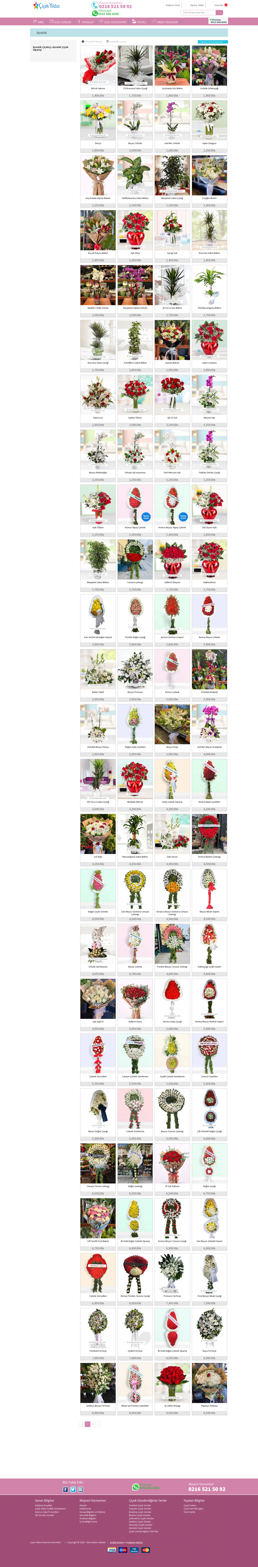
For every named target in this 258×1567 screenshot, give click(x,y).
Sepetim (218, 5)
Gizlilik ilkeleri (117, 1542)
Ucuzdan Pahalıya (92, 41)
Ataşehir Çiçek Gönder (140, 1508)
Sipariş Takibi (197, 5)
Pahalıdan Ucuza (116, 41)
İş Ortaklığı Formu (88, 1521)
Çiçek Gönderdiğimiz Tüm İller (144, 1531)
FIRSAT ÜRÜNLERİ (165, 21)
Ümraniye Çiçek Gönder (141, 1524)
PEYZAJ (139, 21)
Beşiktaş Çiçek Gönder (140, 1512)
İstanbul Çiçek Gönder (140, 1505)
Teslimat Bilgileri (88, 1518)
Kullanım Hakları (135, 1542)
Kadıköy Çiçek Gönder (140, 1521)
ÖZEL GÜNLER (60, 21)
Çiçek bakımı (190, 1505)
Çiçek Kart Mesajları (193, 1508)
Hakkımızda (85, 1508)
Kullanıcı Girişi (173, 5)
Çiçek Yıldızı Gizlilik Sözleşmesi (50, 1508)
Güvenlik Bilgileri (88, 1515)
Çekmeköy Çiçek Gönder (141, 1518)
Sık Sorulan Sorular (44, 1515)
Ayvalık (42, 32)
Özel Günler (190, 1512)
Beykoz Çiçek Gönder (140, 1515)
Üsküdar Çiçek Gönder (140, 1528)
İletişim (83, 1505)
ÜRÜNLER (85, 21)
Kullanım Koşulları (43, 1505)
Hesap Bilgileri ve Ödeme (92, 1512)
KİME (38, 21)
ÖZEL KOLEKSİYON (113, 21)
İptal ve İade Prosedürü (47, 1512)
